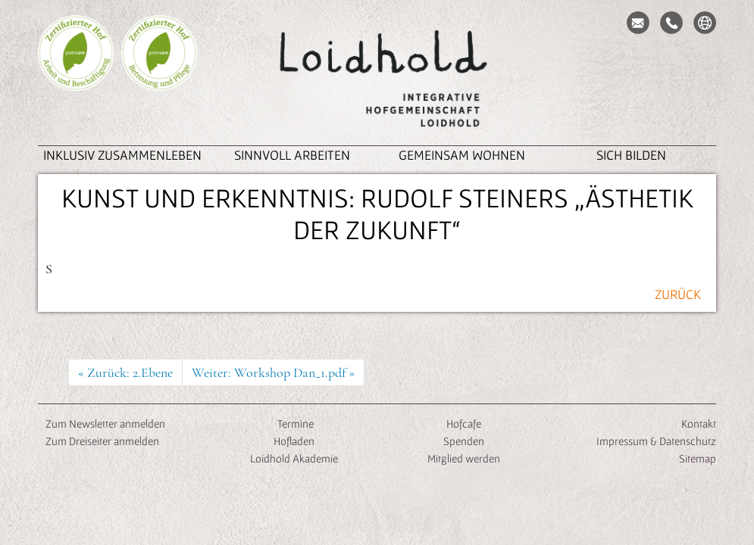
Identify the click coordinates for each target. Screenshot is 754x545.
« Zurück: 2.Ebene (125, 372)
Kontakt (698, 423)
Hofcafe (463, 423)
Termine (294, 423)
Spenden (463, 440)
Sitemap (697, 458)
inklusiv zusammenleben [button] (122, 155)
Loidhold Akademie (294, 458)
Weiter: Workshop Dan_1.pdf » (273, 372)
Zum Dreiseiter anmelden (102, 440)
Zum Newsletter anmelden (105, 423)
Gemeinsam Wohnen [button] (462, 155)
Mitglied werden (463, 458)
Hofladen (294, 440)
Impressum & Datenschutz (656, 440)
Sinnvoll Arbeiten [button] (292, 155)
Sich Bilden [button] (631, 155)
